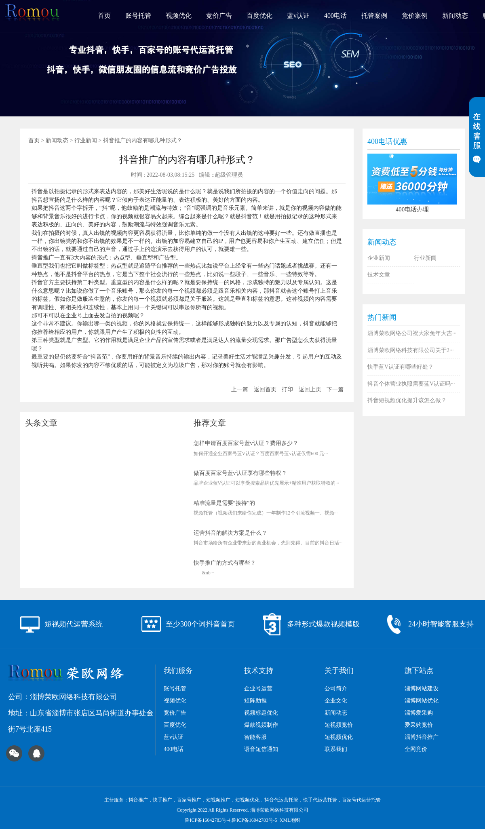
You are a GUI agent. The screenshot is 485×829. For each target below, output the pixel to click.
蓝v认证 (298, 15)
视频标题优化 (261, 713)
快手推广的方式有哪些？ (225, 563)
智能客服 (255, 737)
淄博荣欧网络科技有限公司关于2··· (410, 350)
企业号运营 (258, 689)
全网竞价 (416, 749)
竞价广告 (219, 15)
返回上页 (310, 389)
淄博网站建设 (422, 689)
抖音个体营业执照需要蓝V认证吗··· (411, 384)
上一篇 (239, 389)
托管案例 (374, 15)
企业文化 (336, 701)
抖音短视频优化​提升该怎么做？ (407, 400)
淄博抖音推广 (422, 737)
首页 (104, 15)
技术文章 (378, 275)
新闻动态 (455, 15)
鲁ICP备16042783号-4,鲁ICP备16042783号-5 (231, 820)
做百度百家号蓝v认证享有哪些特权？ (240, 473)
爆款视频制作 (261, 725)
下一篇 (335, 389)
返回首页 (265, 389)
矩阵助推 (255, 701)
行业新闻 (85, 140)
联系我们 (336, 749)
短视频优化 (339, 737)
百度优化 (259, 15)
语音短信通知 (261, 749)
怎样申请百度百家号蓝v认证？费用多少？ (246, 443)
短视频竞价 (339, 725)
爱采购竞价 (419, 725)
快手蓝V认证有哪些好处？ (400, 367)
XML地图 (290, 820)
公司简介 (336, 689)
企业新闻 (378, 258)
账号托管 (138, 15)
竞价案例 (415, 15)
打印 (287, 389)
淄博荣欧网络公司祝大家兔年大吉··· (412, 333)
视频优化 (179, 15)
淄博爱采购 (419, 713)
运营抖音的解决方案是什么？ (230, 533)
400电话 (335, 15)
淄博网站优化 (422, 701)
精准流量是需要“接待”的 (224, 503)
